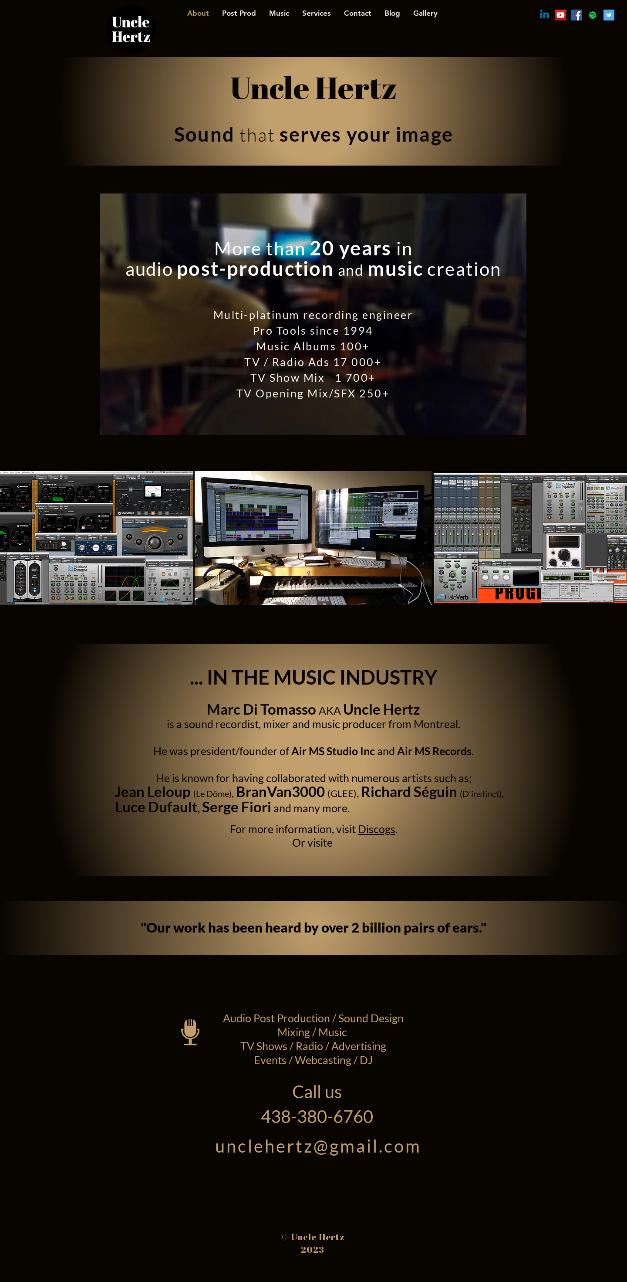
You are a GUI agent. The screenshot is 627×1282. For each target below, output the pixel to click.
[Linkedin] (544, 15)
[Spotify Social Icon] (592, 15)
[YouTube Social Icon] (560, 15)
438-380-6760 (317, 1116)
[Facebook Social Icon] (576, 15)
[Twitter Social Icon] (608, 15)
